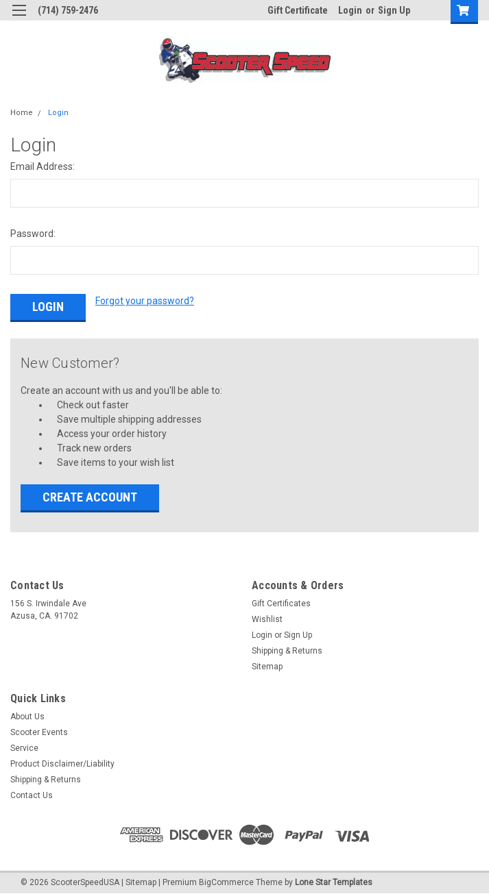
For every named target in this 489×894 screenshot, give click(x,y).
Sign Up (394, 10)
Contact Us (31, 793)
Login (350, 10)
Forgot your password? (144, 300)
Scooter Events (39, 730)
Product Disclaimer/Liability (62, 762)
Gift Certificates (281, 601)
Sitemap (267, 664)
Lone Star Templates (333, 880)
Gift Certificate (297, 10)
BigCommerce (226, 880)
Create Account (90, 495)
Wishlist (267, 617)
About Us (27, 714)
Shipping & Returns (287, 649)
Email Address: (42, 166)
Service (24, 746)
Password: (33, 233)
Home (21, 112)
